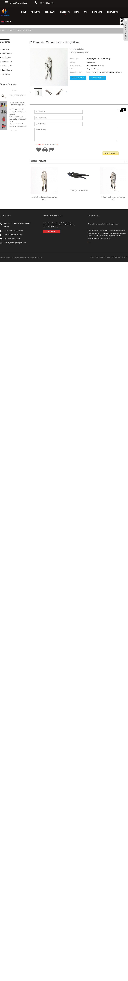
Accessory (6, 74)
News (76, 12)
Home (23, 12)
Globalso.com (38, 976)
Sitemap (125, 976)
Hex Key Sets (7, 66)
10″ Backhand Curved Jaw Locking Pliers (44, 917)
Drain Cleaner (7, 70)
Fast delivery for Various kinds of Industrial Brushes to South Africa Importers (61, 810)
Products (65, 13)
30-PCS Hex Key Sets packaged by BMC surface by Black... (17, 112)
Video (108, 976)
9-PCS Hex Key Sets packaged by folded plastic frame (17, 119)
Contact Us (112, 12)
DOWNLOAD (97, 12)
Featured (99, 976)
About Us (35, 12)
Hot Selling (50, 12)
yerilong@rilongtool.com (18, 3)
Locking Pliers (24, 30)
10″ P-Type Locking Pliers (78, 909)
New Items (6, 49)
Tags (92, 976)
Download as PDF (98, 78)
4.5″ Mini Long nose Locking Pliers (44, 813)
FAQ (86, 12)
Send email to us (79, 78)
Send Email (51, 950)
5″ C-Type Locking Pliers (17, 95)
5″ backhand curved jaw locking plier (113, 917)
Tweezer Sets (7, 62)
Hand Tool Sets (7, 53)
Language (116, 976)
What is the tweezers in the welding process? (103, 943)
